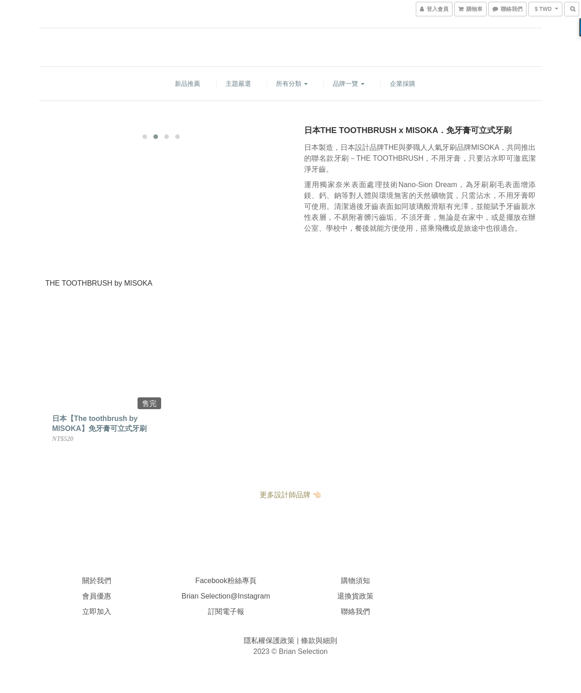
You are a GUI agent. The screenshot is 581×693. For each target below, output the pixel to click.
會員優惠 (96, 596)
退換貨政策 (355, 596)
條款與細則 (319, 640)
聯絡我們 (355, 611)
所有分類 (292, 83)
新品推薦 (187, 83)
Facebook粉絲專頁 (225, 580)
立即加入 (96, 611)
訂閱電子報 (226, 611)
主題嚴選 (238, 83)
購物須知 (355, 580)
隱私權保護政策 (270, 640)
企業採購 (402, 83)
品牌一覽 (348, 83)
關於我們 (96, 580)
